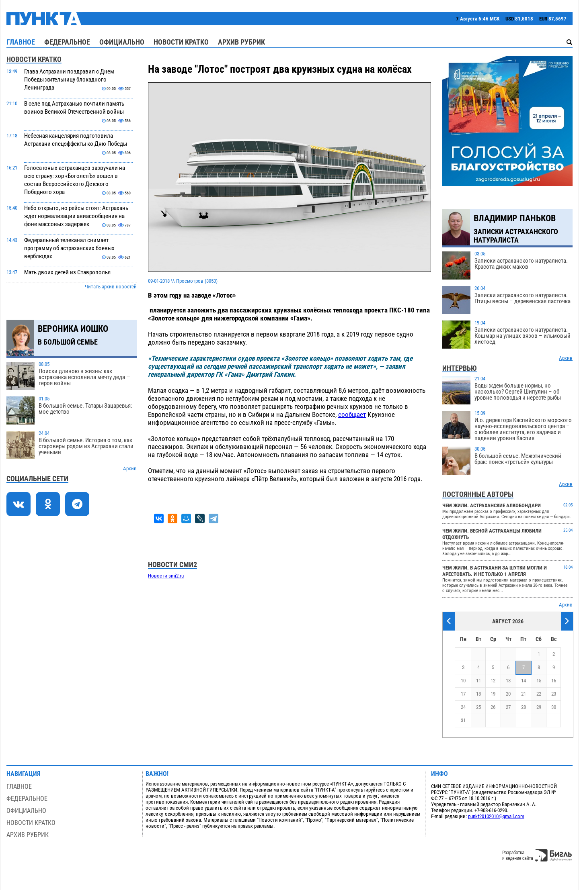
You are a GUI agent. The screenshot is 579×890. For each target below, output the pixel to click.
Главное (20, 42)
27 (508, 707)
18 (478, 694)
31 (463, 720)
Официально (121, 42)
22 (538, 694)
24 (463, 707)
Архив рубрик (241, 42)
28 (523, 707)
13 (508, 681)
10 (463, 681)
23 (553, 694)
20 (508, 694)
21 (523, 694)
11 (478, 681)
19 (493, 694)
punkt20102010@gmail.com (496, 816)
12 (493, 681)
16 (553, 681)
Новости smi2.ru (166, 576)
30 (553, 707)
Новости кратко (181, 42)
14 (523, 681)
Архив (130, 468)
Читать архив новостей (111, 287)
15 (538, 681)
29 (538, 707)
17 (463, 694)
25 (478, 707)
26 (493, 707)
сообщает (352, 414)
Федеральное (67, 42)
